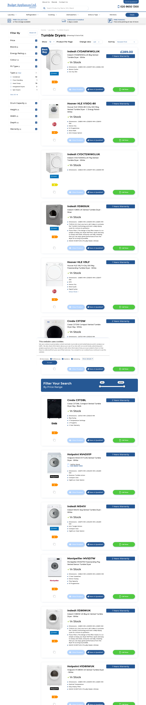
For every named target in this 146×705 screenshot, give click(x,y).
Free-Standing (18, 80)
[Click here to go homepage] (21, 4)
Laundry (12, 15)
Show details (87, 359)
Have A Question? (95, 89)
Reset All (32, 33)
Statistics (67, 359)
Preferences (56, 359)
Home (43, 30)
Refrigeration (32, 15)
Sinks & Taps (94, 15)
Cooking (52, 15)
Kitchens (113, 15)
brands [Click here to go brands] (54, 2)
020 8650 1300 (76, 466)
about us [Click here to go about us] (46, 2)
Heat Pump (17, 83)
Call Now (123, 89)
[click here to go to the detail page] (54, 60)
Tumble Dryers (63, 30)
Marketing (76, 359)
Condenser (16, 77)
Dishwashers (72, 15)
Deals (132, 15)
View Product (77, 90)
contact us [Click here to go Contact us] (63, 2)
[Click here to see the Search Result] (44, 8)
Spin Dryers (16, 90)
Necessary (45, 359)
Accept (49, 362)
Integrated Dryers (19, 86)
